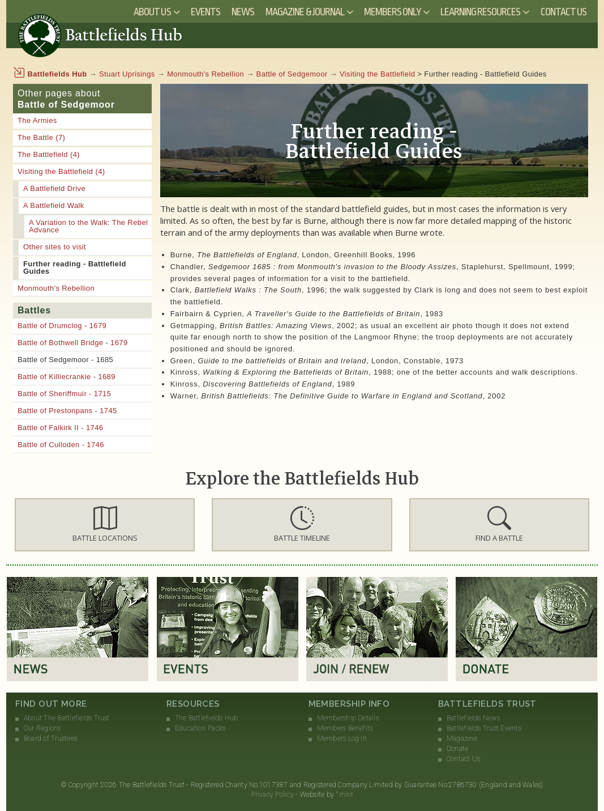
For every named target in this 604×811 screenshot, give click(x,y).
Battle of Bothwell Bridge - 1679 (73, 342)
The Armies (37, 120)
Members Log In (342, 738)
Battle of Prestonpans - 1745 (67, 410)
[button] (105, 524)
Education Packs (200, 728)
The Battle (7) (41, 137)
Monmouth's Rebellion (205, 74)
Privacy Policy (272, 795)
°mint (344, 795)
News (243, 12)
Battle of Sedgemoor (292, 74)
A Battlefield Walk (53, 205)
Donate (457, 749)
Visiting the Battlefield (377, 74)
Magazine (462, 738)
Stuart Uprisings (127, 74)
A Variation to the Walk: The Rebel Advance (88, 226)
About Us (152, 12)
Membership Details (348, 718)
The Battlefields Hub (206, 718)
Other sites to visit (54, 247)
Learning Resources (480, 12)
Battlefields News (473, 718)
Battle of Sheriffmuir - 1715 (64, 393)
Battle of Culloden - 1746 (61, 444)
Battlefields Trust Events (484, 728)
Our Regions (42, 728)
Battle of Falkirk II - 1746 (60, 427)
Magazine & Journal (304, 12)
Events (205, 12)
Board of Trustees (50, 738)
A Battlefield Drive (54, 188)
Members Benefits (345, 728)
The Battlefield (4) (49, 154)
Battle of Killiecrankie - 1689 (66, 376)
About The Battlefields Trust (67, 718)
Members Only (392, 12)
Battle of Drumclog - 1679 (62, 325)
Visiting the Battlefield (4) (61, 171)
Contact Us (564, 12)
